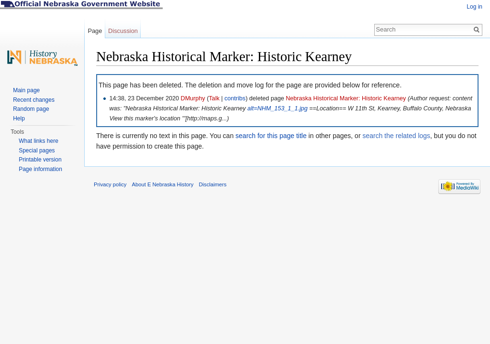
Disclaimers (212, 184)
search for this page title (271, 136)
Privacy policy (110, 184)
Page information (40, 169)
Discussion (123, 30)
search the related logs (396, 136)
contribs (234, 98)
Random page (31, 109)
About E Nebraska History (163, 184)
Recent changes (34, 100)
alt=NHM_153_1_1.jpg (277, 108)
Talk (214, 98)
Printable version (40, 159)
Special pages (37, 150)
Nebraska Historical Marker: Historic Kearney (346, 98)
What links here (38, 141)
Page (95, 30)
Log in (474, 6)
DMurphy (193, 98)
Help (19, 118)
